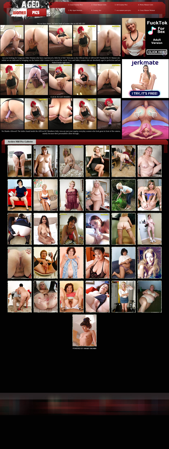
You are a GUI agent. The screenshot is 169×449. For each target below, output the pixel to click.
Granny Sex (97, 10)
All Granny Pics (121, 5)
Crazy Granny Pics (76, 5)
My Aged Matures (76, 10)
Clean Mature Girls (99, 5)
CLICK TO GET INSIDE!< (61, 97)
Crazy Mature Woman (147, 10)
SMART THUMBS (90, 348)
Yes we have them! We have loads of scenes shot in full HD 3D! (61, 24)
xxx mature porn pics (123, 10)
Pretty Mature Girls (146, 5)
